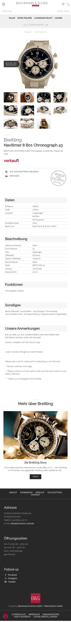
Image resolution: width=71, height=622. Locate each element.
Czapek (58, 18)
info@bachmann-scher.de (22, 523)
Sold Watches (40, 32)
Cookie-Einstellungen (45, 617)
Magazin (28, 32)
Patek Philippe (24, 18)
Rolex (12, 18)
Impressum (34, 614)
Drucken (12, 176)
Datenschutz (19, 614)
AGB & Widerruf (22, 617)
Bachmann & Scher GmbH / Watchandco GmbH (40, 606)
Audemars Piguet (43, 18)
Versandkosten (50, 614)
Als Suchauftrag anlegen (21, 172)
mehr (35, 476)
